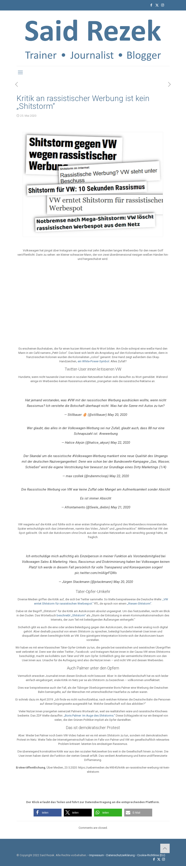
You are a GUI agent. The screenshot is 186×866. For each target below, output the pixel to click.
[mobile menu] (20, 72)
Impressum (96, 855)
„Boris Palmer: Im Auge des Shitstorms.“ (89, 715)
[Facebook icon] (151, 5)
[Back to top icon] (165, 848)
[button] (48, 812)
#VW (71, 400)
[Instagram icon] (162, 5)
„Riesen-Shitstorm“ (139, 603)
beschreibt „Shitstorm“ (71, 615)
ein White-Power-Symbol (93, 361)
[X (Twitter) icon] (157, 5)
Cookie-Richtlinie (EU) (151, 855)
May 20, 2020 (117, 415)
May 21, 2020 (120, 507)
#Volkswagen (82, 456)
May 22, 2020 (120, 443)
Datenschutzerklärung (120, 855)
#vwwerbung (108, 434)
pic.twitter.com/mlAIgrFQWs (96, 573)
